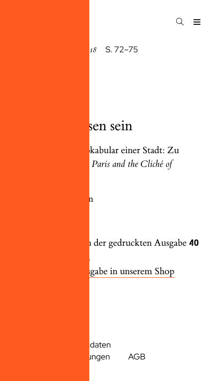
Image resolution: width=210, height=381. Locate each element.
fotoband (25, 88)
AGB (136, 357)
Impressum (29, 345)
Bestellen (65, 286)
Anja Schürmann (61, 199)
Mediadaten (89, 345)
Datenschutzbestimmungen (59, 357)
